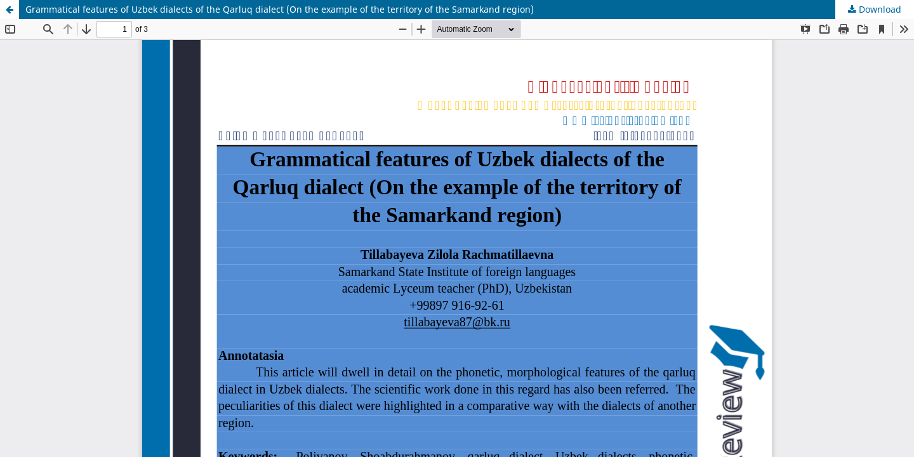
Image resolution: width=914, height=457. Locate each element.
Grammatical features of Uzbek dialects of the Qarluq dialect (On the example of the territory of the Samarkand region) (279, 9)
